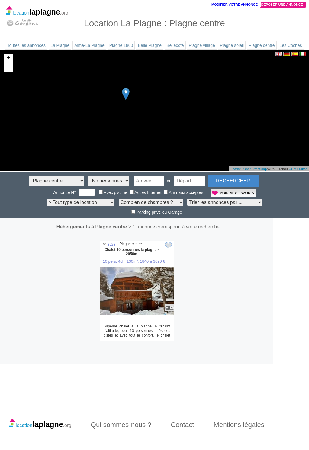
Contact (182, 425)
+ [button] (8, 58)
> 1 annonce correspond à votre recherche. (174, 226)
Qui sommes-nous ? (121, 425)
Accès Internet (146, 192)
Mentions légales (239, 425)
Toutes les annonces (26, 45)
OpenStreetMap (255, 169)
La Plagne (59, 45)
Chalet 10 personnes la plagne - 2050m (131, 252)
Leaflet (236, 169)
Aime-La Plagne (89, 45)
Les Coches (291, 45)
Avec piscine (113, 192)
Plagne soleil (232, 45)
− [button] (8, 67)
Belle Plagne (150, 45)
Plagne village (202, 45)
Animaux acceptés (183, 192)
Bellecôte (175, 45)
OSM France (298, 169)
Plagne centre (262, 45)
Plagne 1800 (121, 45)
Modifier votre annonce (234, 4)
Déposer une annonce (282, 4)
